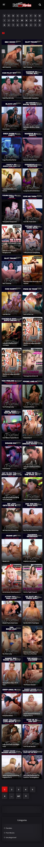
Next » (26, 796)
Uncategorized (11, 837)
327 (18, 796)
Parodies (9, 828)
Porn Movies (10, 833)
